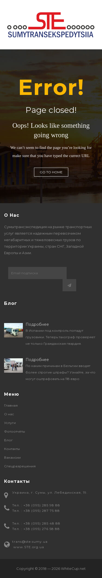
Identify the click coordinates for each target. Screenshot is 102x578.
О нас (9, 414)
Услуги (10, 423)
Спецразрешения (20, 466)
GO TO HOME (51, 172)
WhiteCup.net (73, 568)
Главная (11, 405)
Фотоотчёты (14, 431)
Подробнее (37, 324)
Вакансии (12, 457)
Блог (8, 440)
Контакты (12, 449)
